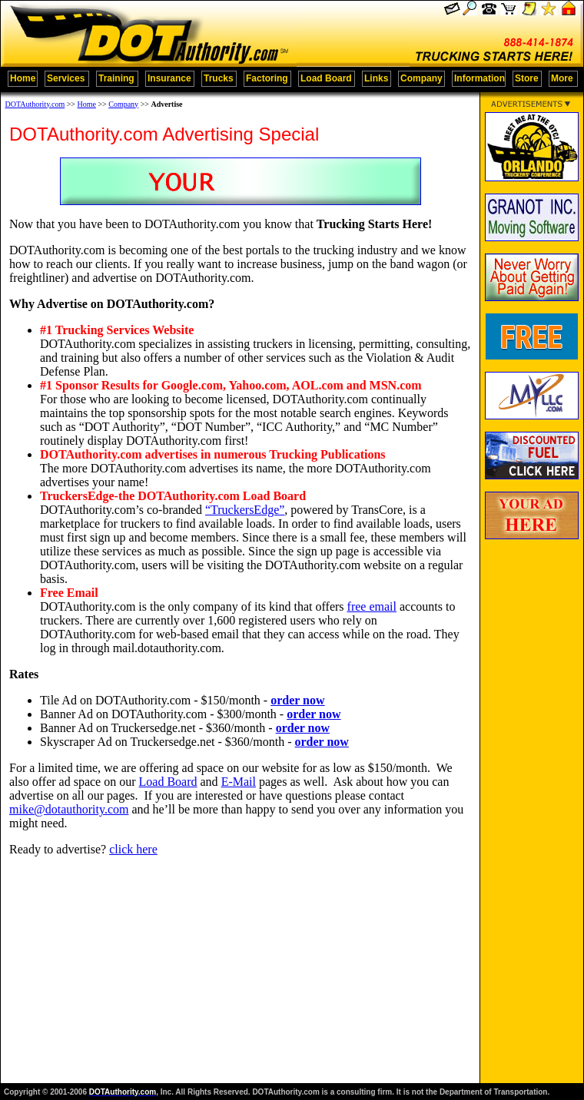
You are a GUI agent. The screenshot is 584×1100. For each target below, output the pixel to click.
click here (133, 849)
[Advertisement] (532, 795)
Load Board (168, 781)
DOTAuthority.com (35, 104)
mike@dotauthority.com (68, 809)
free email (372, 606)
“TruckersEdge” (244, 509)
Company (123, 104)
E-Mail (238, 781)
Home (87, 104)
